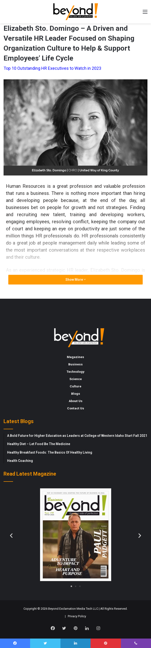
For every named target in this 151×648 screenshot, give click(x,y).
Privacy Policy (77, 616)
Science (75, 379)
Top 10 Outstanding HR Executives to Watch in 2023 (52, 68)
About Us (75, 401)
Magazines (75, 357)
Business (75, 364)
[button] (11, 535)
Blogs (75, 393)
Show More (75, 279)
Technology (75, 371)
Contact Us (75, 408)
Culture (75, 386)
